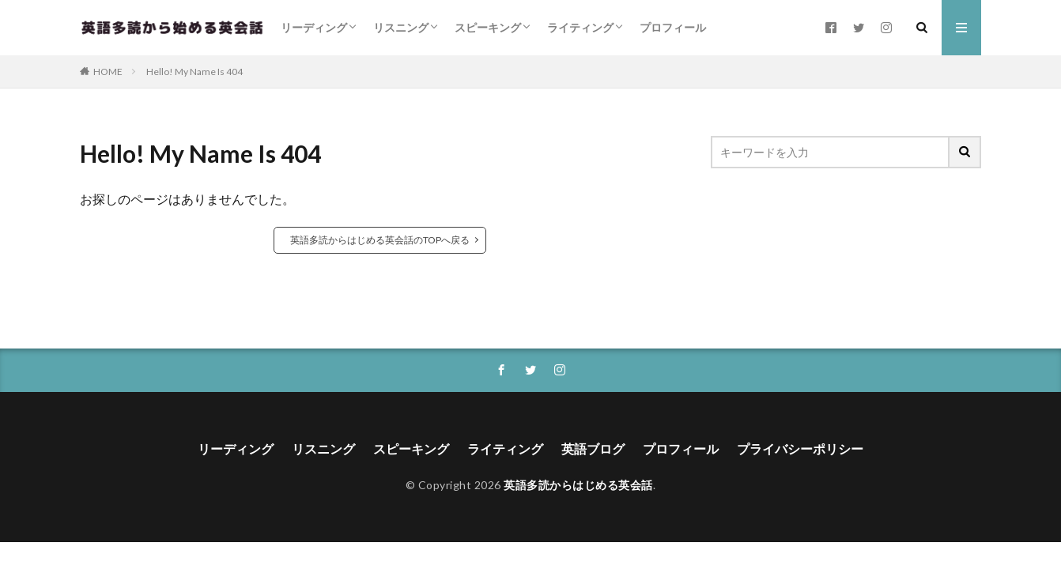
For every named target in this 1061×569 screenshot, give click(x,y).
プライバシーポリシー (800, 448)
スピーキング (488, 27)
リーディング (314, 27)
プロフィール (673, 27)
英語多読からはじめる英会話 (578, 485)
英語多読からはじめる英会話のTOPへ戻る (380, 240)
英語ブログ (593, 448)
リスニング (401, 27)
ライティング (580, 27)
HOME (108, 71)
